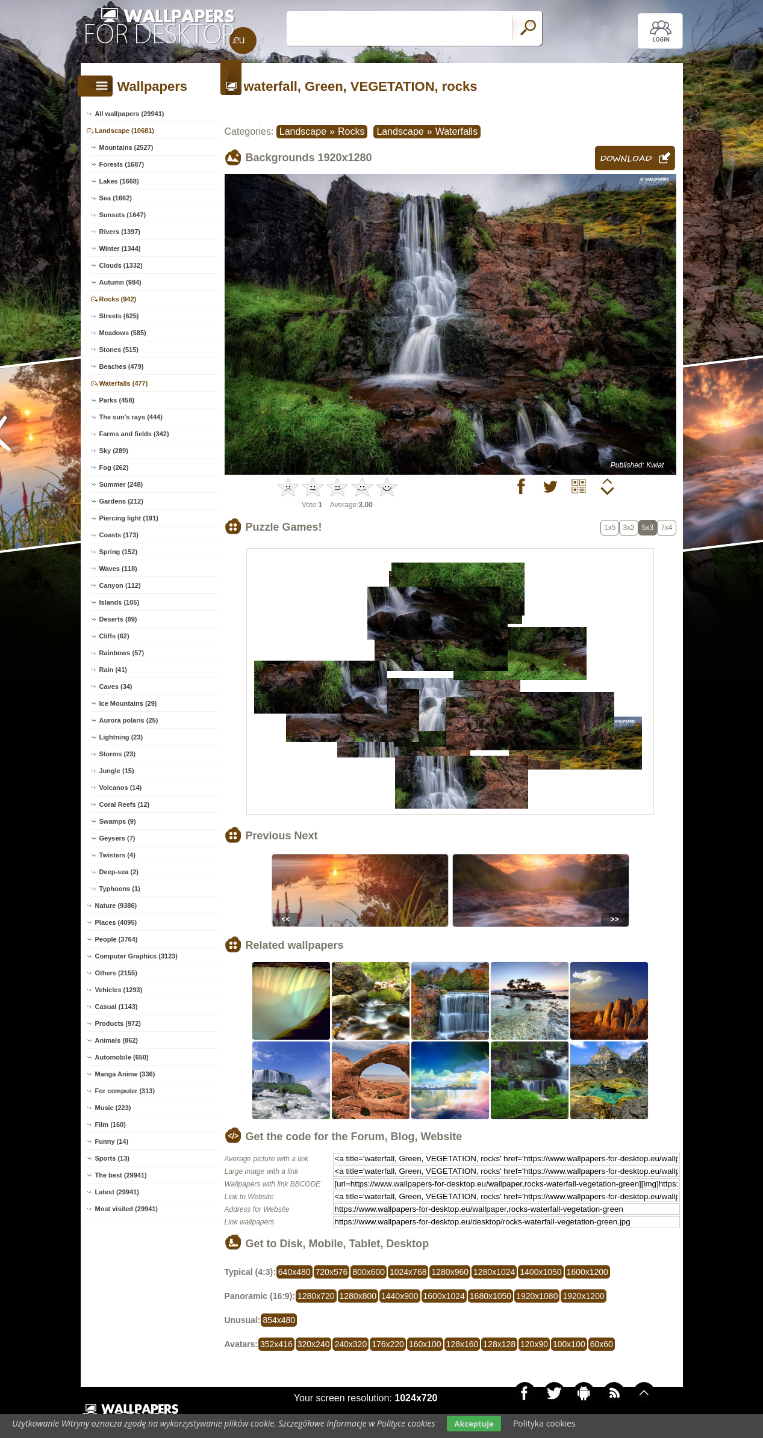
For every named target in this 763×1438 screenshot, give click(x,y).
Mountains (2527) (126, 147)
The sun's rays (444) (131, 417)
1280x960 (450, 1272)
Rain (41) (113, 669)
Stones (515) (119, 349)
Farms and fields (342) (134, 433)
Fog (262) (114, 467)
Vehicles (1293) (119, 989)
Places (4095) (116, 922)
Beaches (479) (121, 366)
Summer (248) (121, 484)
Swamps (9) (117, 821)
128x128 (499, 1344)
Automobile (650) (122, 1057)
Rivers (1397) (120, 231)
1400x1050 (540, 1272)
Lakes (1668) (119, 181)
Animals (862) (117, 1040)
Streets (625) (119, 315)
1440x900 (400, 1296)
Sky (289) (113, 450)
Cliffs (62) (114, 636)
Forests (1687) (122, 164)
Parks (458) (117, 400)
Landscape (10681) (124, 130)
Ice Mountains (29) (128, 703)
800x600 (368, 1272)
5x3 (647, 527)
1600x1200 (587, 1272)
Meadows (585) (122, 332)
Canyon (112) (120, 585)
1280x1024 (494, 1272)
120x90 (534, 1344)
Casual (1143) (116, 1006)
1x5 (609, 527)
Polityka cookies (544, 1423)
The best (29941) (121, 1175)
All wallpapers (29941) (129, 113)
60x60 (601, 1344)
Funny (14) (112, 1141)
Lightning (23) (121, 737)
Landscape (302, 131)
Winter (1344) (120, 248)
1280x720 (316, 1296)
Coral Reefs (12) (124, 804)
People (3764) (116, 939)
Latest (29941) (117, 1192)
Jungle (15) (116, 770)
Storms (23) (117, 754)
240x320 (350, 1344)
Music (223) (113, 1107)
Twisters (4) (117, 855)
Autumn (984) (120, 282)
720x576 (332, 1272)
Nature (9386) (116, 905)
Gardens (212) (121, 501)
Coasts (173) (119, 534)
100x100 (569, 1344)
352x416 (276, 1344)
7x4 (666, 527)
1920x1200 (583, 1296)
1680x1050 (490, 1296)
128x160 (462, 1344)
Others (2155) (116, 973)
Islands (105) (119, 602)
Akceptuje (473, 1423)
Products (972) (118, 1023)
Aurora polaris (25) (128, 720)
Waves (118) (118, 568)
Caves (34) (115, 686)
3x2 (628, 527)
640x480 (294, 1272)
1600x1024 (444, 1296)
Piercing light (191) (128, 518)
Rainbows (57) (122, 652)
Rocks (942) (118, 299)
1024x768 (408, 1272)
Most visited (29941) (126, 1208)
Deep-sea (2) (119, 871)
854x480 (279, 1320)
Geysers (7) (117, 838)
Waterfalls (456, 131)
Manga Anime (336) (125, 1074)
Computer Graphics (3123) (136, 956)
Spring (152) (118, 551)
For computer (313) (125, 1090)
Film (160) (110, 1124)
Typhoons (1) (119, 888)
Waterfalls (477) (123, 383)
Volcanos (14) (120, 787)
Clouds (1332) (121, 265)
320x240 (313, 1344)
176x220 (388, 1344)
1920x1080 (537, 1296)
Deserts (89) (118, 619)
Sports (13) (112, 1158)
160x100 (425, 1344)
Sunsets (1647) (122, 214)
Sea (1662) (115, 198)
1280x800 (358, 1296)
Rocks (351, 131)
